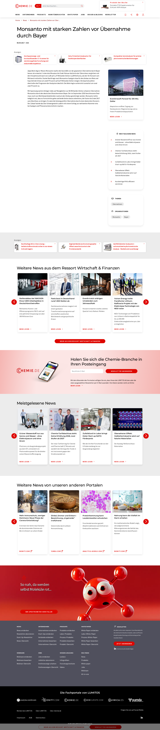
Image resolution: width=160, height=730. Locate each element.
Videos (62, 667)
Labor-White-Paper (88, 634)
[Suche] (81, 6)
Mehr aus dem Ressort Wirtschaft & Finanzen (80, 341)
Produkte (84, 660)
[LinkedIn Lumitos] (141, 718)
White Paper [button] (72, 15)
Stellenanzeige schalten (47, 664)
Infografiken (64, 660)
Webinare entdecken (24, 657)
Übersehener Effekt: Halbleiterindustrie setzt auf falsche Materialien (126, 172)
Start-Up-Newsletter (24, 637)
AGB (30, 718)
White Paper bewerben (89, 641)
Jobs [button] (83, 15)
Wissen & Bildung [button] (95, 15)
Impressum (21, 718)
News (83, 657)
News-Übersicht (23, 641)
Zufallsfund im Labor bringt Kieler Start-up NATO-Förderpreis (128, 163)
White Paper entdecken (89, 630)
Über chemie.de (55, 711)
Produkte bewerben (67, 641)
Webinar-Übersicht (24, 664)
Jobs (83, 667)
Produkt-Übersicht (67, 644)
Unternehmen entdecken (47, 630)
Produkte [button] (41, 15)
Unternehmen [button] (28, 15)
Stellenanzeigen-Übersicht (48, 667)
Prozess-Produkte (66, 637)
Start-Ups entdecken (46, 634)
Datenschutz (40, 718)
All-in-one (85, 674)
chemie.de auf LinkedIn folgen (123, 649)
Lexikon (63, 657)
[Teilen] (131, 15)
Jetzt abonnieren (124, 644)
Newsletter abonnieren (121, 371)
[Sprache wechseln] (137, 15)
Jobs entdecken (44, 657)
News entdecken (23, 630)
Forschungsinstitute (67, 664)
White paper (85, 664)
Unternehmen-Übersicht (47, 644)
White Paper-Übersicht (89, 644)
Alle (37, 6)
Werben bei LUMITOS (24, 711)
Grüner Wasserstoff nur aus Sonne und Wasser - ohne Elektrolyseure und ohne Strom (128, 142)
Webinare (84, 671)
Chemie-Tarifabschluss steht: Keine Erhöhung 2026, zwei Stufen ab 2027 (128, 153)
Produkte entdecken (67, 630)
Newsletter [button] (110, 15)
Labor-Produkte (66, 634)
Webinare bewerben (24, 660)
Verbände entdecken (45, 637)
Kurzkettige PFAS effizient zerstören (125, 182)
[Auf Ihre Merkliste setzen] (125, 15)
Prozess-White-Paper (89, 637)
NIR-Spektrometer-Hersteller (39, 612)
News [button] (17, 15)
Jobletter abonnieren (46, 660)
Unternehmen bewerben (47, 641)
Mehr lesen (77, 386)
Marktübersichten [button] (56, 15)
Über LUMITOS (41, 711)
